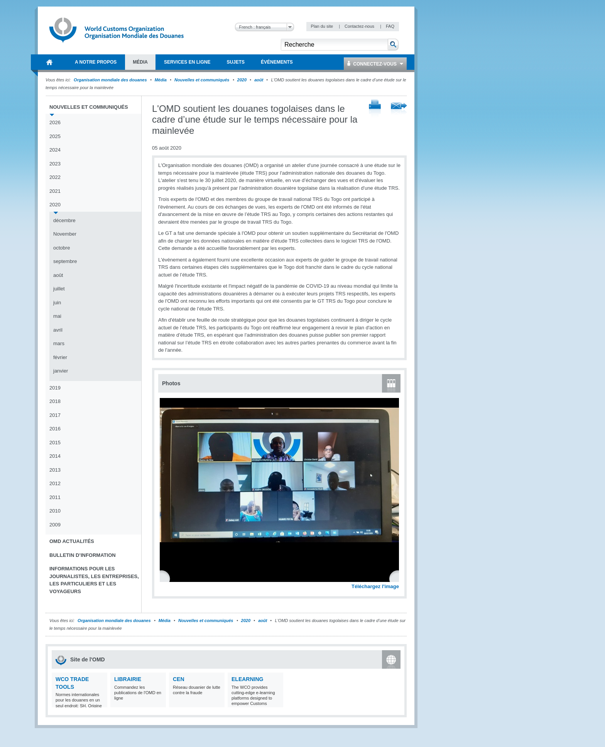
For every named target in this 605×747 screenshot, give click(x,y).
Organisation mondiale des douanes (110, 80)
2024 (55, 150)
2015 (55, 442)
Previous (166, 578)
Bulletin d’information (82, 555)
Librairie (127, 679)
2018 (55, 401)
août (258, 80)
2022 (55, 177)
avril (58, 330)
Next (397, 578)
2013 (55, 470)
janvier (60, 371)
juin (57, 302)
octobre (61, 248)
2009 (55, 525)
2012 (55, 483)
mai (57, 316)
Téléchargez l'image (375, 586)
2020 (242, 80)
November (64, 234)
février (60, 357)
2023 (55, 164)
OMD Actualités (71, 541)
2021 (55, 191)
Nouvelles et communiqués (201, 80)
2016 (55, 429)
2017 (55, 415)
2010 (55, 511)
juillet (59, 289)
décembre (64, 220)
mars (58, 343)
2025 (55, 136)
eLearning (247, 679)
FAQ (390, 26)
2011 (55, 497)
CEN (178, 679)
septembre (65, 261)
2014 (55, 456)
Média (161, 80)
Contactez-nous (360, 26)
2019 (55, 388)
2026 (55, 122)
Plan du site (323, 26)
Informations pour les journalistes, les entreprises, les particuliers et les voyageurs (94, 580)
